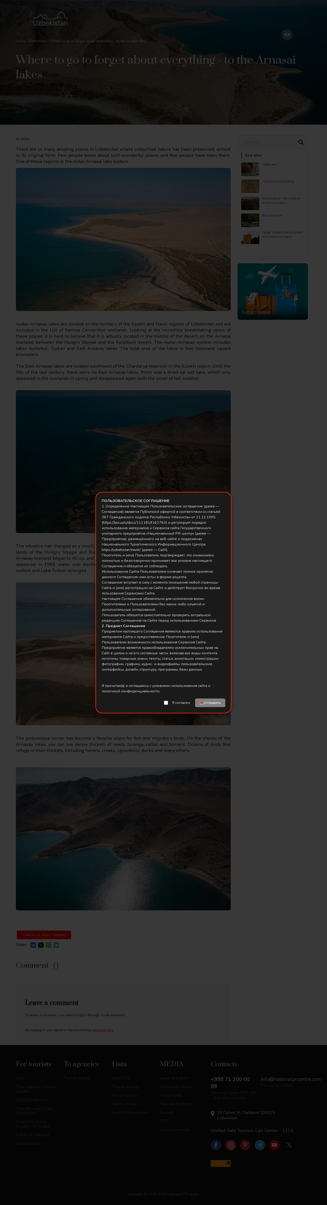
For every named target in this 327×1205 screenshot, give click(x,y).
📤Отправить (210, 703)
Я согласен (181, 702)
